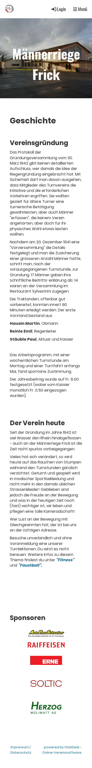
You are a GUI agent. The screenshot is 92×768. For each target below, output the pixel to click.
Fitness (65, 560)
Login (58, 9)
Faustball (29, 565)
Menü (80, 9)
